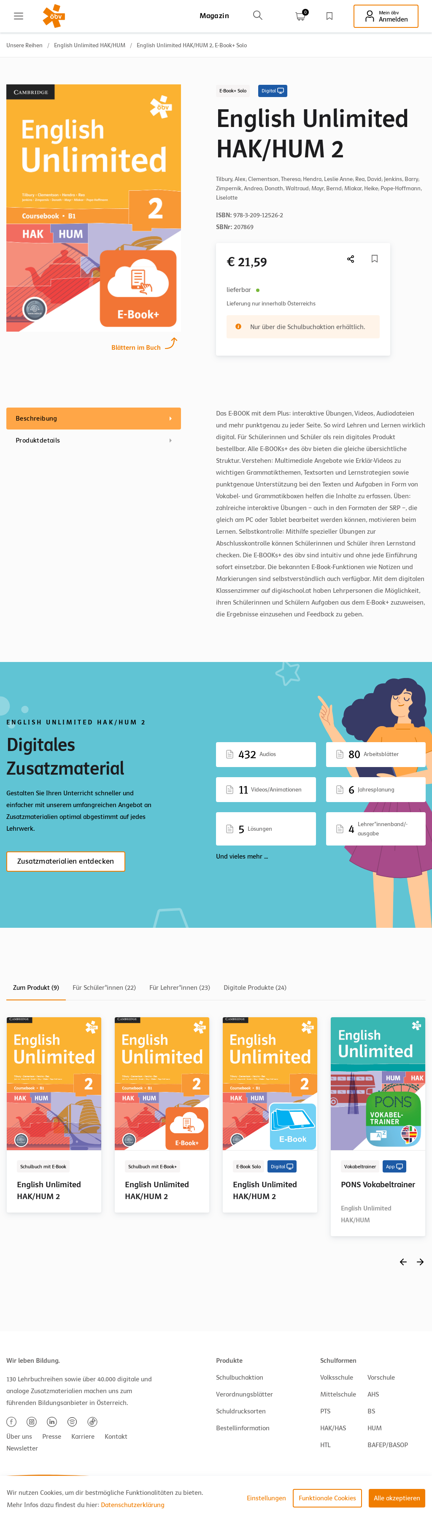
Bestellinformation (243, 1428)
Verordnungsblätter (244, 1394)
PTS (325, 1411)
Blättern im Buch (136, 346)
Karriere (82, 1436)
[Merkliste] (375, 259)
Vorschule (381, 1377)
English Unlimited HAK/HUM (89, 45)
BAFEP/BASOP (387, 1445)
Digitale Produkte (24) (255, 987)
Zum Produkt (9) (36, 987)
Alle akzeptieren (397, 1498)
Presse (51, 1436)
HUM (374, 1428)
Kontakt (116, 1436)
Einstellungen (266, 1498)
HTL (325, 1445)
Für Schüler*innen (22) (104, 987)
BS (371, 1411)
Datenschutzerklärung (133, 1505)
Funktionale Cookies (327, 1498)
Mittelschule (338, 1394)
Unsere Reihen (24, 45)
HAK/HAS (333, 1428)
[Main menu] (19, 16)
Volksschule (336, 1377)
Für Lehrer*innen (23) (179, 987)
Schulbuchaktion (239, 1377)
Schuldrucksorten (241, 1411)
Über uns (19, 1436)
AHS (373, 1394)
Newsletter (22, 1448)
